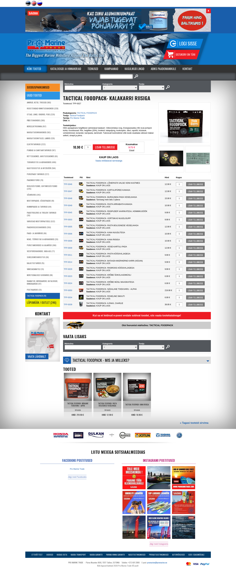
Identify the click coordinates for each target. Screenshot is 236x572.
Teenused (93, 68)
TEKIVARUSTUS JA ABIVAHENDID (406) (41, 162)
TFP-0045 (68, 212)
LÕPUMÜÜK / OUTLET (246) (41, 302)
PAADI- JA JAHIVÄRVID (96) (37, 233)
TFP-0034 (68, 297)
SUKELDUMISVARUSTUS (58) (38, 257)
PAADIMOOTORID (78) (35, 180)
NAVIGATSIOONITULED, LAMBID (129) (41, 138)
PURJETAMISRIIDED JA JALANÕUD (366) (41, 245)
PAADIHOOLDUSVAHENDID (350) (39, 227)
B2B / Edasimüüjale (196, 554)
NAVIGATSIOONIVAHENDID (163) (39, 132)
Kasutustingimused (136, 554)
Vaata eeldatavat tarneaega (108, 160)
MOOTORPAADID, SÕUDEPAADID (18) (40, 200)
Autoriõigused (178, 554)
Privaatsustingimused (159, 554)
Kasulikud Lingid (134, 68)
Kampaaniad (111, 68)
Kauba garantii (96, 554)
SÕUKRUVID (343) (34, 194)
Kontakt (187, 68)
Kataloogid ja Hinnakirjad (65, 68)
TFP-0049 (68, 205)
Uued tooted (34, 95)
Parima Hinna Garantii (115, 554)
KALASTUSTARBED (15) (35, 263)
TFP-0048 (68, 198)
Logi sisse (188, 43)
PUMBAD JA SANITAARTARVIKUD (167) (41, 150)
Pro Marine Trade (77, 118)
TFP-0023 (68, 276)
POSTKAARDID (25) (34, 289)
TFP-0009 (68, 248)
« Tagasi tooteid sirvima (194, 423)
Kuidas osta (62, 554)
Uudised (49, 554)
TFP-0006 (68, 234)
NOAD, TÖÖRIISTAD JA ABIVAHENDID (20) (42, 239)
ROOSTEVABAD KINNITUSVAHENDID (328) (42, 108)
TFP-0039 (68, 304)
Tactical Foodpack (77, 115)
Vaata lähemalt (37, 356)
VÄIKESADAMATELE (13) (35, 269)
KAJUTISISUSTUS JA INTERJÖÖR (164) (41, 168)
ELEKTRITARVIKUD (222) (36, 144)
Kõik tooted (34, 69)
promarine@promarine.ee (157, 562)
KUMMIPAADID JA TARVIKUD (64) (39, 206)
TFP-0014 (68, 262)
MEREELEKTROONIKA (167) (36, 126)
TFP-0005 (68, 227)
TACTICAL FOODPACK (87, 113)
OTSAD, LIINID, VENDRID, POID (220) (41, 114)
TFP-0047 (68, 191)
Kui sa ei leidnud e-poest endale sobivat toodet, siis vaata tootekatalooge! (137, 315)
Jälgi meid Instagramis (158, 544)
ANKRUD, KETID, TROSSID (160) (39, 102)
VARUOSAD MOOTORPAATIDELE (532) (41, 221)
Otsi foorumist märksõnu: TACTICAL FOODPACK (147, 325)
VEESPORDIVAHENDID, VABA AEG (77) (41, 251)
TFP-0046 (68, 184)
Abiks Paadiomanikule (163, 68)
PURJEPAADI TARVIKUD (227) (38, 174)
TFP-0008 (68, 241)
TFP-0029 (68, 269)
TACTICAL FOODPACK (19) (36, 295)
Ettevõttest (37, 554)
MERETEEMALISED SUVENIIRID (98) (40, 275)
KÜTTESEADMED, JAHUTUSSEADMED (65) (42, 156)
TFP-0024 (68, 283)
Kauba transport (78, 554)
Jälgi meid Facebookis (77, 477)
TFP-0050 (68, 290)
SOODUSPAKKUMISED (38, 87)
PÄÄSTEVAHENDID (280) (36, 120)
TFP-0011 (68, 255)
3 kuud (131, 150)
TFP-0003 (68, 220)
